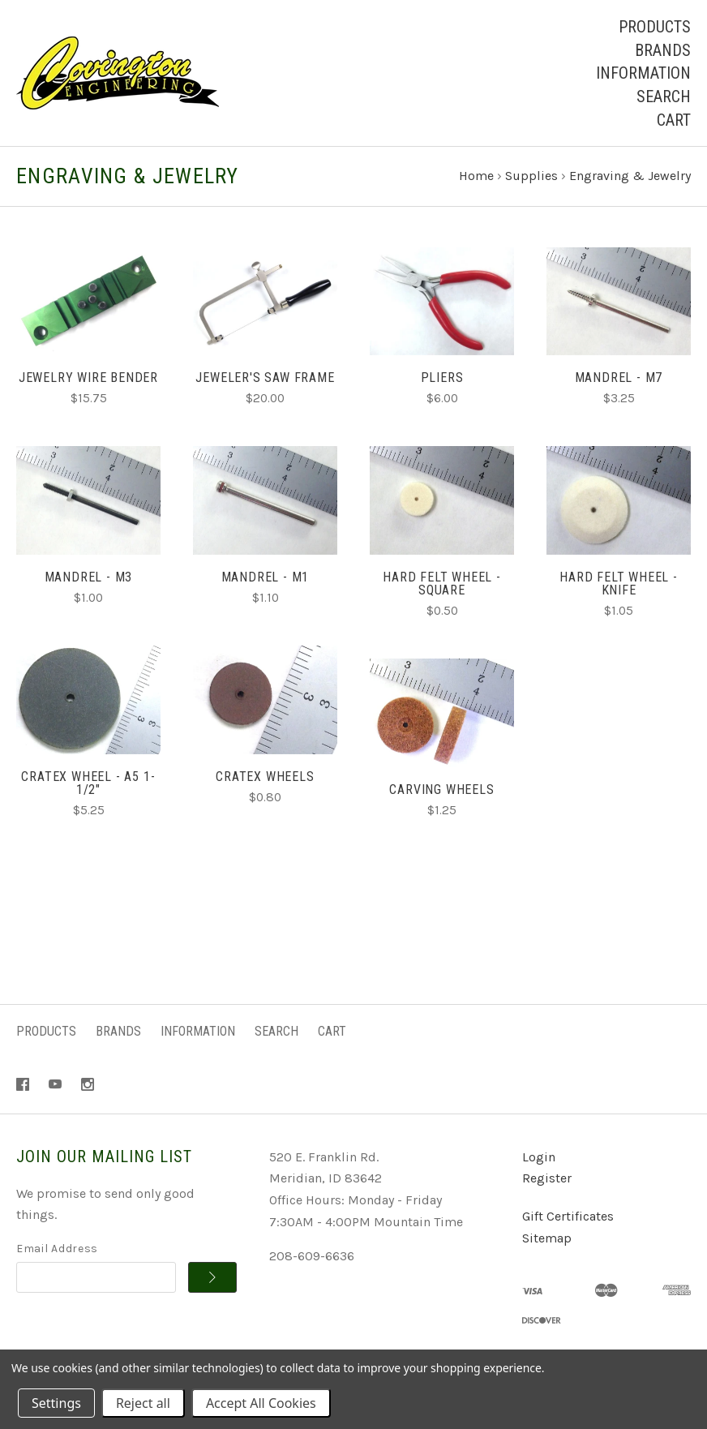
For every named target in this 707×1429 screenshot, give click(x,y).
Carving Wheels (441, 789)
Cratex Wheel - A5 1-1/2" (88, 783)
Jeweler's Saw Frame (264, 377)
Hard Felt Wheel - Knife (618, 583)
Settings (56, 1403)
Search (663, 96)
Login (538, 1157)
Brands (663, 50)
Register (547, 1178)
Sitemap (547, 1238)
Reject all (143, 1403)
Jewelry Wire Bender (88, 377)
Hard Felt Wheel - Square (442, 583)
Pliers (442, 377)
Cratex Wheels (265, 776)
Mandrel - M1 (265, 577)
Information (643, 73)
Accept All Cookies (261, 1403)
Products (655, 26)
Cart (674, 120)
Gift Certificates (568, 1216)
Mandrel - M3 (89, 577)
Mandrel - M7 (619, 377)
